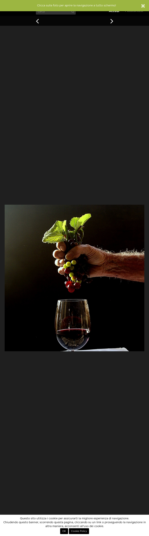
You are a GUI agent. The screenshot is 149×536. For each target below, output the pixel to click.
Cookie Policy (79, 531)
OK (64, 531)
